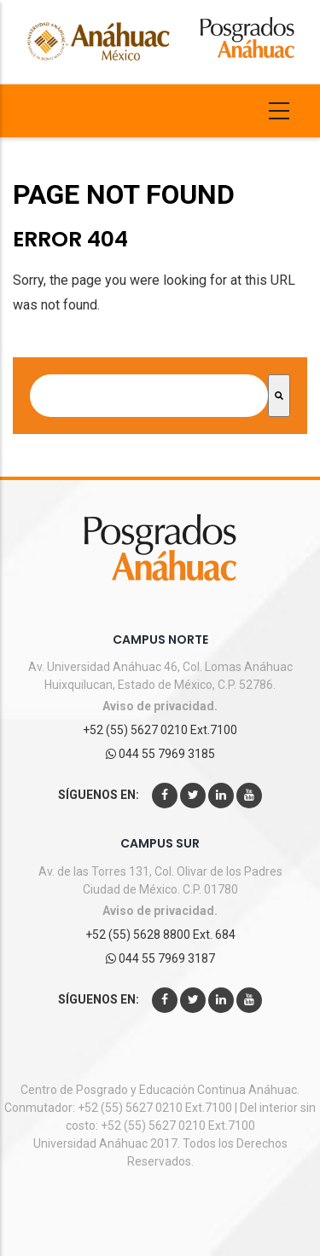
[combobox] (149, 395)
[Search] (279, 395)
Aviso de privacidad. (160, 706)
